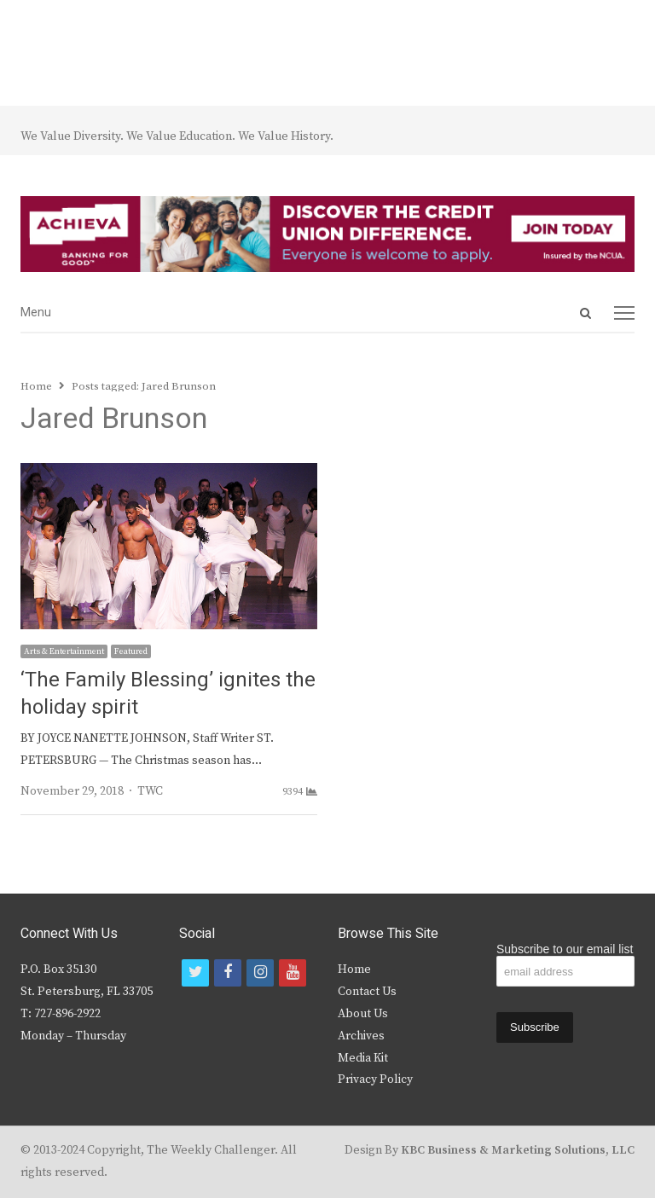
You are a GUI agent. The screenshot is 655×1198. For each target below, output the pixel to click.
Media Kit (363, 1058)
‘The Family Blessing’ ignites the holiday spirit (168, 693)
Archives (361, 1036)
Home (354, 969)
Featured (131, 651)
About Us (363, 1013)
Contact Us (367, 991)
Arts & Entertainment (64, 651)
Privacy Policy (375, 1079)
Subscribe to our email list (564, 949)
